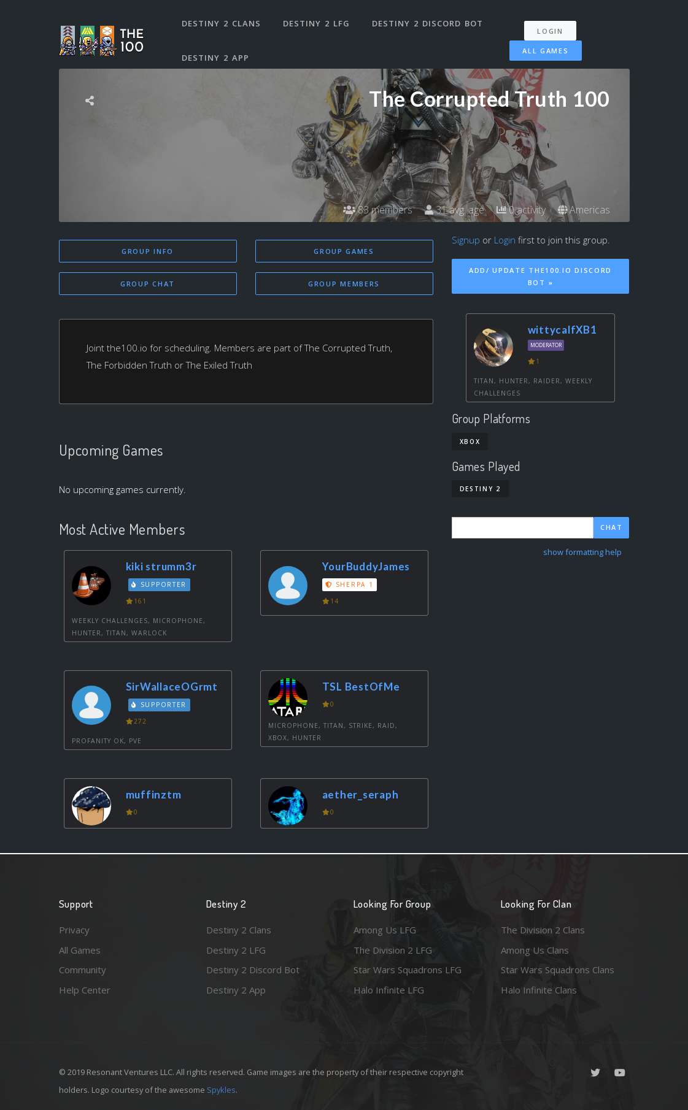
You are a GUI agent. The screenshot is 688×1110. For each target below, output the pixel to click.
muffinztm (154, 794)
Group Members (344, 283)
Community (82, 969)
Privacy (74, 930)
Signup (466, 240)
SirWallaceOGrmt (172, 686)
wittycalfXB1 (562, 329)
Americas (584, 209)
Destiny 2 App (215, 57)
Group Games (344, 251)
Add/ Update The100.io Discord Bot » (540, 277)
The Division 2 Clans (543, 930)
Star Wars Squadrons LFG (408, 969)
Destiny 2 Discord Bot (427, 23)
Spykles (221, 1089)
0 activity (521, 209)
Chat (611, 527)
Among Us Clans (535, 950)
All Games (545, 50)
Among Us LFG (385, 930)
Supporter (159, 584)
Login (550, 31)
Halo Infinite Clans (539, 990)
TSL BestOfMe (361, 686)
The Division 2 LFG (393, 950)
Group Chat (147, 283)
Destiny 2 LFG (316, 23)
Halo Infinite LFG (389, 990)
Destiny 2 (480, 488)
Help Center (84, 990)
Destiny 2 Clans (221, 23)
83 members (377, 209)
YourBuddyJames (366, 566)
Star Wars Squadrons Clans (557, 969)
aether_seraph (360, 794)
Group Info (148, 251)
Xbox (470, 441)
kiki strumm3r (161, 566)
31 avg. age (454, 209)
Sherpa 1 (349, 584)
